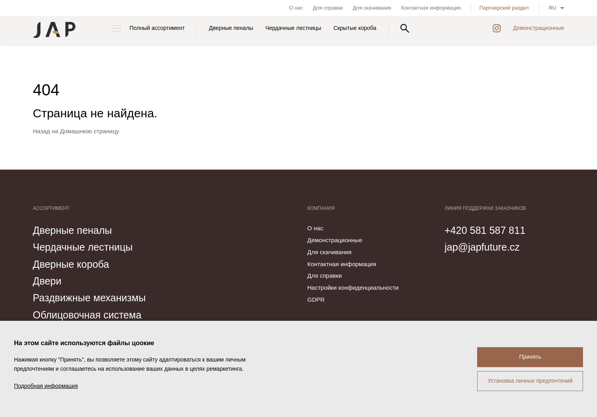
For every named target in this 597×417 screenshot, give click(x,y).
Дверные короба (71, 264)
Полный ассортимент (157, 28)
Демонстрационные (538, 28)
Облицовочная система (87, 314)
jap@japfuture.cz (482, 247)
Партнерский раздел (504, 8)
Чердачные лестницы (293, 28)
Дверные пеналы (231, 28)
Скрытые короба (355, 28)
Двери (47, 281)
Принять (530, 357)
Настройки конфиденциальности (352, 287)
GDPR (315, 299)
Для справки (328, 8)
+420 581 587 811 (485, 230)
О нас (296, 8)
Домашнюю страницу (89, 131)
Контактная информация (431, 8)
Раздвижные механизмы (89, 297)
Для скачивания (372, 8)
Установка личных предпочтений (530, 380)
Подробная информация (46, 386)
